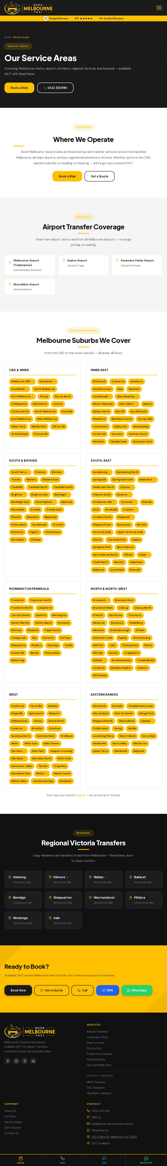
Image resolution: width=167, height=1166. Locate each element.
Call (83, 992)
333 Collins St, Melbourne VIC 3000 (114, 1137)
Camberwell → (102, 398)
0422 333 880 (101, 1111)
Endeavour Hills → (104, 504)
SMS (107, 992)
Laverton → (18, 730)
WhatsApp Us (100, 1130)
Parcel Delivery (96, 1059)
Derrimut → (18, 753)
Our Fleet (10, 1116)
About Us (10, 1111)
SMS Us (96, 1117)
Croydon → (129, 511)
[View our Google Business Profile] (83, 18)
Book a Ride (19, 87)
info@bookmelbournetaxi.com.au (112, 1124)
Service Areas (13, 1122)
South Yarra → (20, 474)
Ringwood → (125, 519)
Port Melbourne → (22, 398)
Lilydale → (147, 723)
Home (7, 37)
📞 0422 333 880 (55, 87)
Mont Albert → (128, 406)
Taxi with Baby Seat (99, 1065)
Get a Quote (99, 176)
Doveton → (123, 496)
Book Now (18, 992)
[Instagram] (16, 1061)
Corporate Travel (97, 1037)
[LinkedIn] (33, 1061)
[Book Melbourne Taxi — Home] (28, 7)
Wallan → (100, 879)
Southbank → (19, 391)
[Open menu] (159, 8)
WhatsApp (137, 992)
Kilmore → (61, 879)
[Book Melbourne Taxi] (42, 1030)
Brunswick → (101, 602)
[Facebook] (7, 1061)
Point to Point (96, 1042)
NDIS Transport (96, 1082)
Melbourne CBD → (22, 383)
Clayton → (126, 489)
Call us (80, 795)
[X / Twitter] (24, 1061)
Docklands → (48, 383)
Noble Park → (147, 481)
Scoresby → (128, 504)
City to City (94, 1048)
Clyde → (144, 557)
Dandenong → (101, 474)
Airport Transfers (97, 1031)
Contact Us (11, 1133)
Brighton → (18, 496)
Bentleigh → (61, 496)
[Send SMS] (104, 1160)
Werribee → (18, 760)
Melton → (42, 775)
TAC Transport (96, 1087)
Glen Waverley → (127, 398)
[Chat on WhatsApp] (146, 1160)
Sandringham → (45, 504)
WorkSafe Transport (99, 1093)
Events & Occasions (99, 1054)
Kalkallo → (99, 662)
